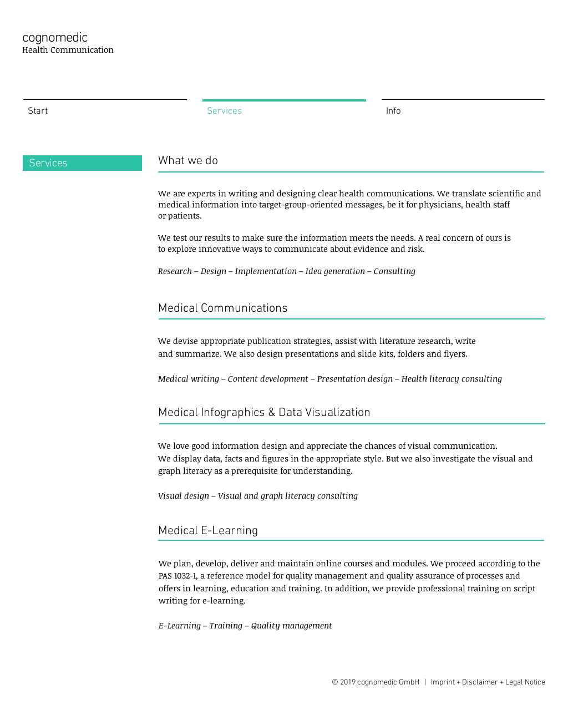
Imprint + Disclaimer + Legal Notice (488, 682)
